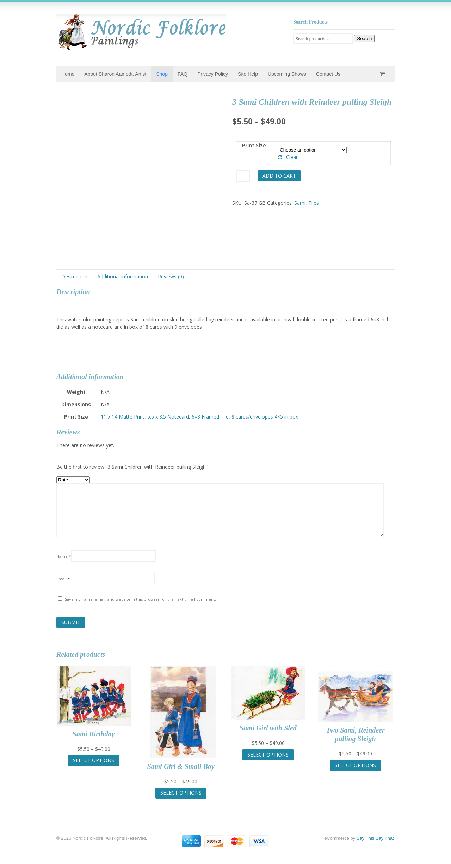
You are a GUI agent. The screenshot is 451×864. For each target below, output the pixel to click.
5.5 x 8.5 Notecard (168, 416)
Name (63, 556)
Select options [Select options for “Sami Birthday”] (93, 760)
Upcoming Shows (287, 74)
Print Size (254, 145)
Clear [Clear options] (292, 157)
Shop (162, 74)
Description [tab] (74, 276)
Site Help (248, 74)
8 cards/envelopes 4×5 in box (264, 416)
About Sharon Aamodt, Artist (115, 74)
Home (67, 74)
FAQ (182, 74)
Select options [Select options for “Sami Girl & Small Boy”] (181, 792)
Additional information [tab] (122, 276)
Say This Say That (375, 838)
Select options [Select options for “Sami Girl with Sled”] (268, 754)
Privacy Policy (212, 74)
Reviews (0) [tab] (171, 276)
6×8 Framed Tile (210, 416)
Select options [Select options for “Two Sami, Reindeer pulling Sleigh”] (355, 765)
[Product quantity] (243, 176)
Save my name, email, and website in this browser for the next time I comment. (140, 599)
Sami (299, 202)
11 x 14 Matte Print (122, 416)
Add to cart (279, 175)
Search (364, 38)
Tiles (313, 202)
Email (63, 578)
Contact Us (328, 74)
